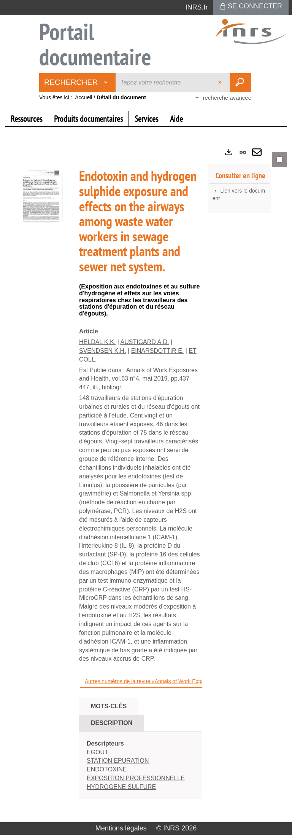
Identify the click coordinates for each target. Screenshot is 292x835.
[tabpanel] (146, 482)
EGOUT (97, 752)
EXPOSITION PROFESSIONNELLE (136, 778)
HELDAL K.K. (97, 342)
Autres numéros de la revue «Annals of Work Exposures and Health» (166, 681)
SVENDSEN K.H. (102, 350)
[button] (41, 197)
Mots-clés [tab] (109, 706)
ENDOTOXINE (107, 769)
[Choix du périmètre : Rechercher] (77, 82)
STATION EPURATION (118, 760)
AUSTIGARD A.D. (145, 342)
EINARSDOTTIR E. (157, 350)
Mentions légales (121, 828)
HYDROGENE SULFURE (121, 787)
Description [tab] (111, 723)
